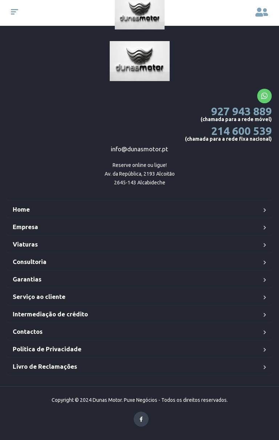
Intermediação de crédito (50, 314)
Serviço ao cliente (39, 296)
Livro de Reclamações (45, 366)
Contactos (28, 331)
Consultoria (29, 261)
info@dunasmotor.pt (139, 148)
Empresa (25, 226)
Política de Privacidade (47, 348)
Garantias (27, 279)
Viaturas (25, 244)
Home (21, 209)
